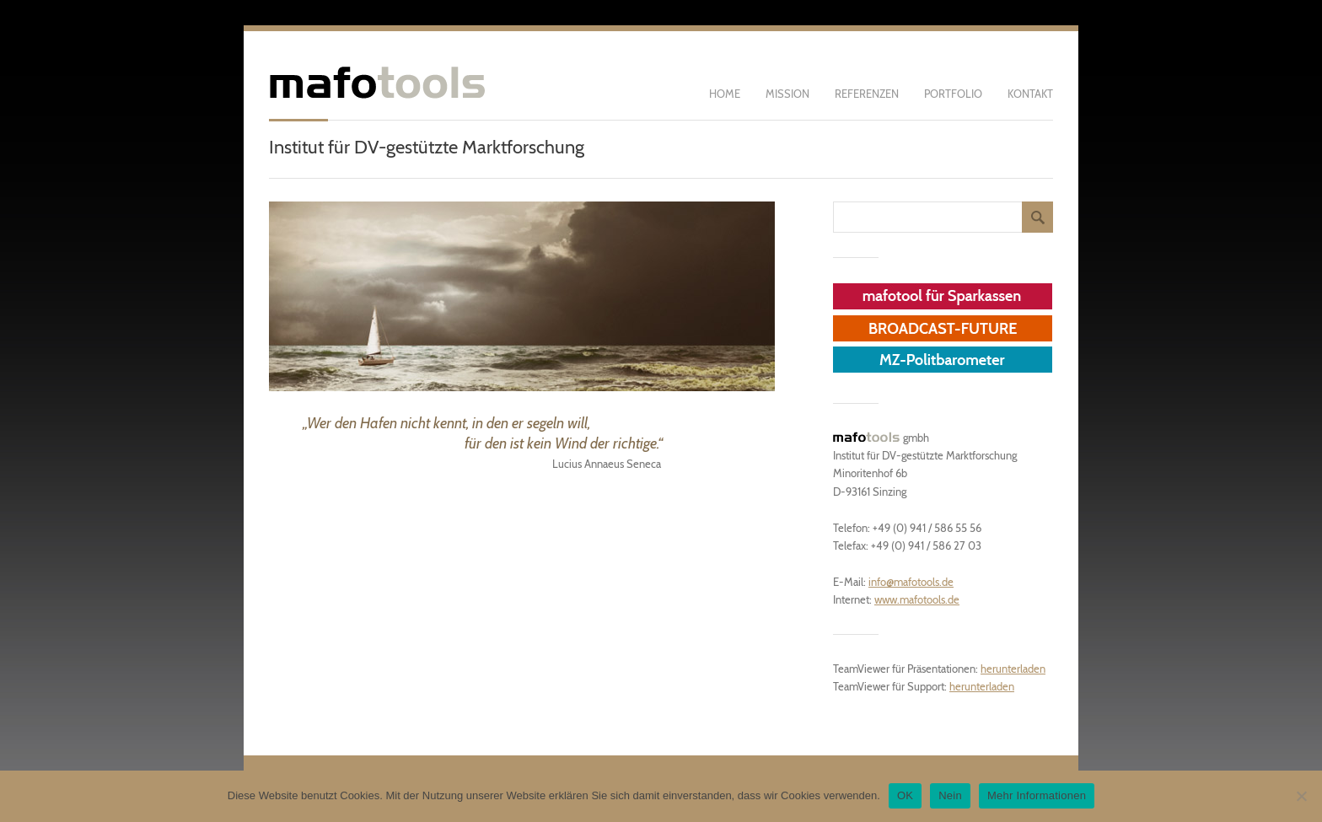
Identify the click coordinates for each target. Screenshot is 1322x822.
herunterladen (1013, 668)
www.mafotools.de (916, 599)
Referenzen (867, 93)
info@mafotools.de (911, 581)
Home (724, 93)
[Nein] (1300, 795)
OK (905, 795)
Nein (950, 795)
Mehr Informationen (1036, 795)
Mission (787, 93)
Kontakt (1030, 93)
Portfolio (953, 93)
